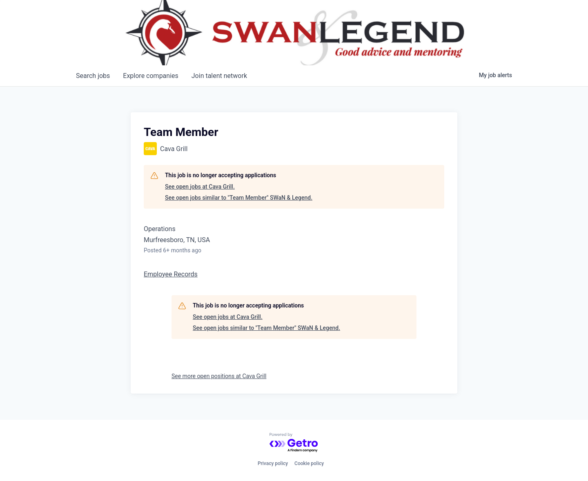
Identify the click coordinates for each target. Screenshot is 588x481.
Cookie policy (309, 463)
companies (150, 76)
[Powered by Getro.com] (294, 443)
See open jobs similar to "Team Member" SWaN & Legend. (238, 197)
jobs (93, 76)
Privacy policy (273, 463)
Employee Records (171, 274)
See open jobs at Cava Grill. (200, 186)
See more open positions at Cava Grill (219, 376)
